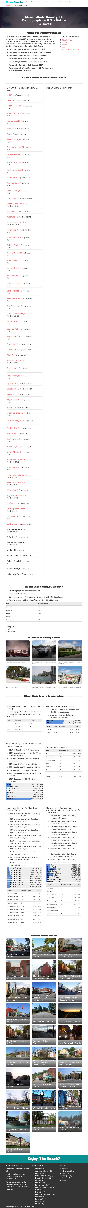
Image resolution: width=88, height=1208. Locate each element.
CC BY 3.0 (78, 687)
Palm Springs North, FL (17, 509)
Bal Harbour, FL (14, 524)
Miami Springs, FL (15, 413)
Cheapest (38, 1169)
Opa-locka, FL (13, 383)
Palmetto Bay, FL (15, 283)
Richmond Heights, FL (17, 475)
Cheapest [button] (45, 2)
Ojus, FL (11, 355)
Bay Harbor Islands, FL (17, 496)
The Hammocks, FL (16, 147)
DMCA (64, 1180)
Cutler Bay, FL (13, 198)
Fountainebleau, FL (16, 155)
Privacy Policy (67, 1176)
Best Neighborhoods (42, 1173)
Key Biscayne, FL (14, 400)
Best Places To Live (42, 1176)
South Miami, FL (14, 439)
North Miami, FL (14, 139)
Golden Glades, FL (15, 245)
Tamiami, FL (12, 177)
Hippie (37, 1190)
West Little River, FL (16, 253)
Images (64, 45)
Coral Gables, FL (14, 191)
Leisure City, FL (14, 268)
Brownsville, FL (14, 376)
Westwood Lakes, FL (16, 460)
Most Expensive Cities (43, 1194)
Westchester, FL (14, 162)
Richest (38, 1201)
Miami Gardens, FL (15, 106)
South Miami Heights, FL (18, 222)
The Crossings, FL (15, 306)
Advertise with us (68, 1171)
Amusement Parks (41, 1171)
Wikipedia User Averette (69, 687)
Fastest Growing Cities (43, 1187)
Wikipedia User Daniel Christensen (45, 662)
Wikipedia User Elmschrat (42, 687)
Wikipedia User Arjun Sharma (17, 662)
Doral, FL (11, 134)
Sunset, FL (12, 407)
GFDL (26, 662)
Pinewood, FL (13, 350)
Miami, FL (11, 95)
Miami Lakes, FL (14, 260)
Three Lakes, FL (14, 368)
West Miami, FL (14, 490)
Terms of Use (66, 1178)
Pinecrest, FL (13, 344)
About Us (67, 2)
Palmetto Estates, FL (16, 360)
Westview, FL (13, 447)
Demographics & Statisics (71, 49)
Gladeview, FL (13, 389)
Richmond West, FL (16, 230)
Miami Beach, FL (14, 113)
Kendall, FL (12, 129)
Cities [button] (27, 2)
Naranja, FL (12, 394)
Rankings (38, 1199)
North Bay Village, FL (16, 482)
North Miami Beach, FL (17, 204)
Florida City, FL (14, 428)
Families (38, 1183)
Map (63, 47)
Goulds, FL (12, 433)
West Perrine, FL (14, 467)
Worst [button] (52, 2)
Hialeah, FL (12, 100)
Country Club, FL (14, 183)
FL (12, 5)
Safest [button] (38, 2)
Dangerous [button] (60, 2)
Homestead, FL (14, 121)
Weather (65, 42)
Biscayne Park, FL (15, 516)
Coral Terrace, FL (15, 291)
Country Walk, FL (15, 329)
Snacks (14, 2)
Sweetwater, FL (14, 321)
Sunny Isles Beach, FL (17, 314)
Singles (37, 1204)
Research (38, 1197)
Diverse (38, 1180)
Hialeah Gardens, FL (16, 298)
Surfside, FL (12, 503)
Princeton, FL (13, 211)
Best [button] (32, 2)
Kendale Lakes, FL (15, 170)
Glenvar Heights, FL (16, 336)
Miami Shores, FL (15, 452)
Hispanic (38, 1192)
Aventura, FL (13, 217)
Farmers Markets (41, 1185)
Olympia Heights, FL (16, 420)
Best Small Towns (41, 1178)
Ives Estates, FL (14, 276)
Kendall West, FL (14, 237)
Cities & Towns (67, 40)
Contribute (65, 1173)
